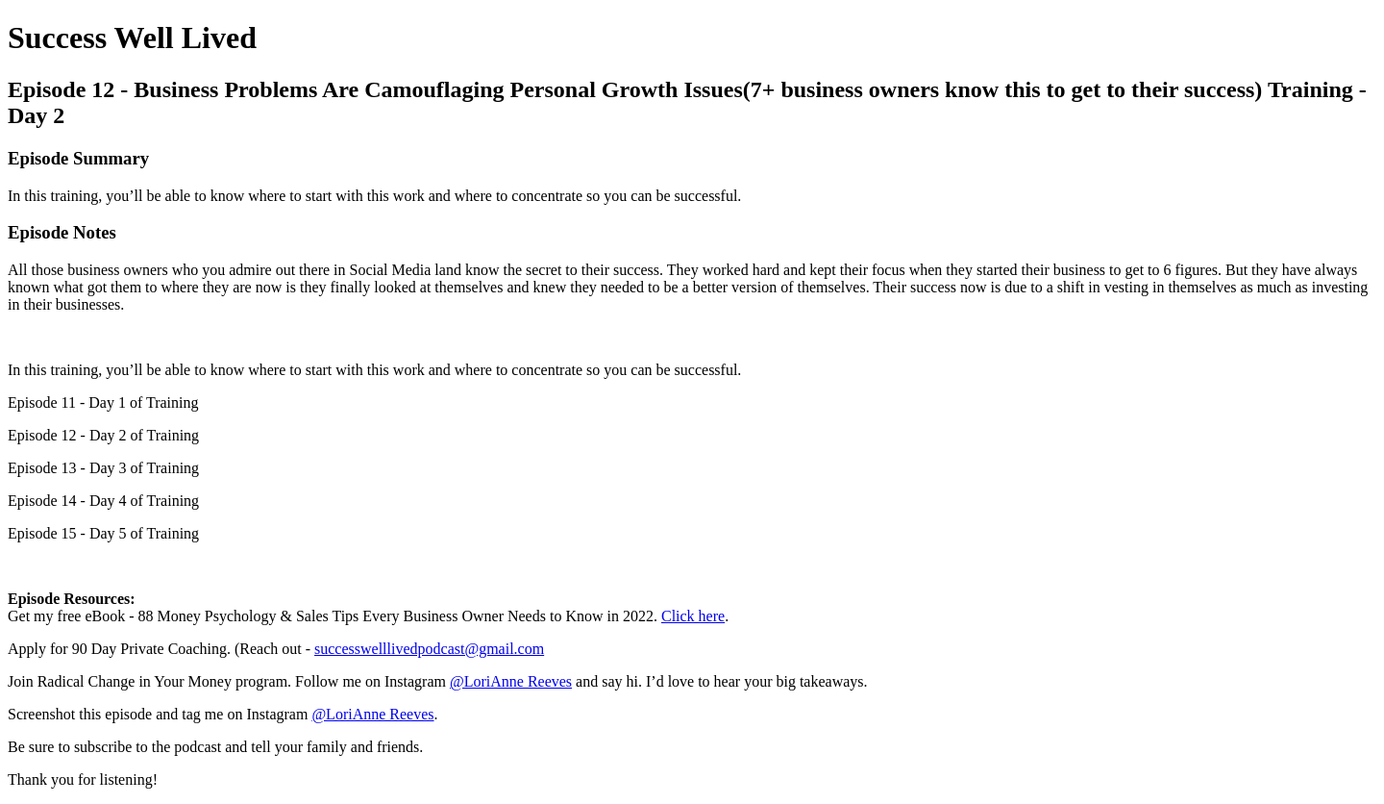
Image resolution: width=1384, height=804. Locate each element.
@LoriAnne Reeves (511, 681)
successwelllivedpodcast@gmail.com (429, 649)
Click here (693, 616)
